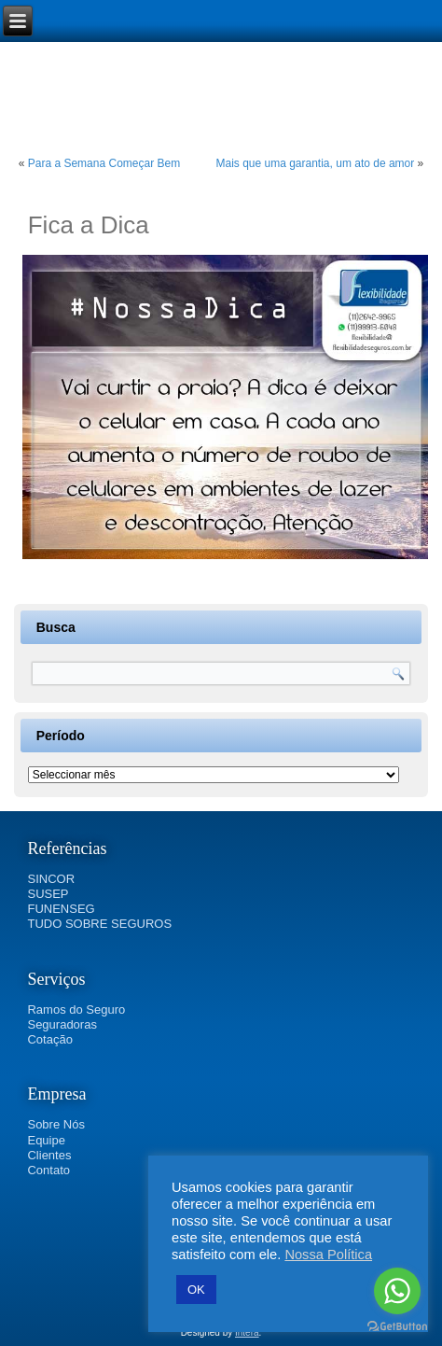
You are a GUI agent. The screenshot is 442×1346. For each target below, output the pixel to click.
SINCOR (51, 879)
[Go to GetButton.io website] (397, 1327)
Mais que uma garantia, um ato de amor (314, 163)
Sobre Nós (55, 1124)
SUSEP (47, 894)
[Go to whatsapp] (397, 1291)
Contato (48, 1170)
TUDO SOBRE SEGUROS (99, 924)
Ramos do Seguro (76, 1009)
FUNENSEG (60, 909)
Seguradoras (61, 1024)
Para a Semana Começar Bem (104, 163)
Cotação (49, 1039)
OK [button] (196, 1290)
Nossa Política (328, 1254)
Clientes (49, 1155)
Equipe (45, 1140)
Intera (247, 1332)
